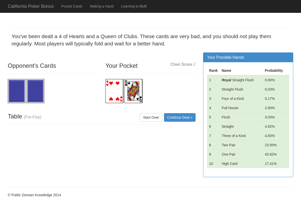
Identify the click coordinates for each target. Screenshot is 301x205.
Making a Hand (101, 6)
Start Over (151, 117)
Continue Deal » (179, 117)
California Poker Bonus (31, 6)
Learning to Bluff (133, 6)
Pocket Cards (71, 6)
